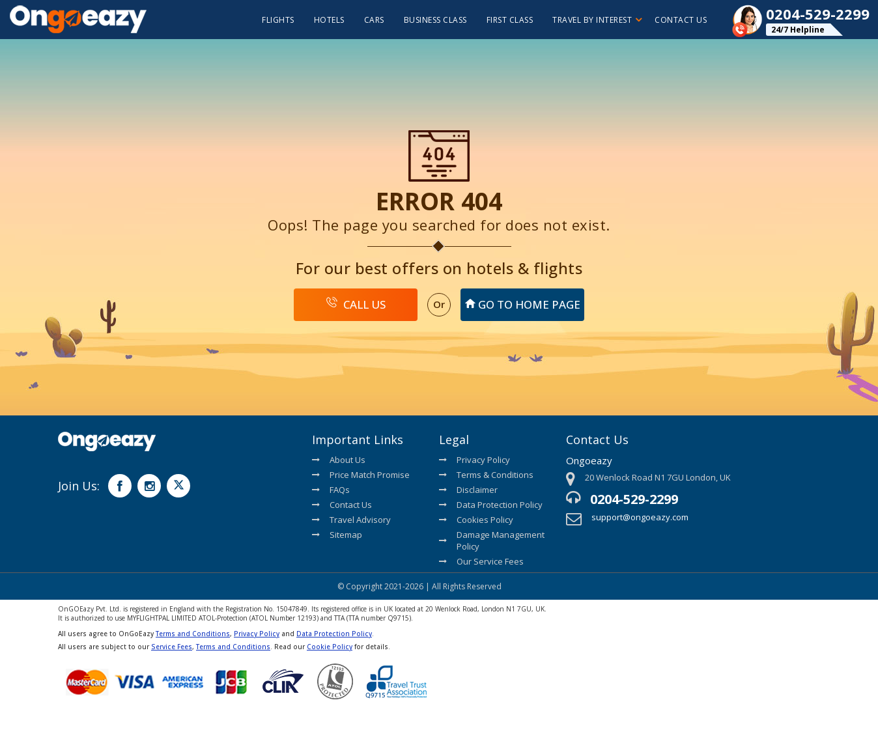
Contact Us (681, 19)
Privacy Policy (474, 460)
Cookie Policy (329, 646)
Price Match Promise (361, 475)
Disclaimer (468, 490)
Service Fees (171, 646)
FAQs (331, 490)
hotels (329, 19)
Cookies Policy (476, 519)
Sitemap (337, 534)
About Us (338, 460)
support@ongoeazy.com (639, 517)
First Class (510, 19)
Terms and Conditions (193, 633)
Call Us (356, 304)
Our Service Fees (481, 561)
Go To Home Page (522, 304)
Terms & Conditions (486, 475)
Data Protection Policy (491, 505)
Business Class (435, 19)
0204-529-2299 (634, 499)
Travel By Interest (597, 19)
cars (374, 19)
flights (278, 19)
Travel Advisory (351, 519)
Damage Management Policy (492, 540)
